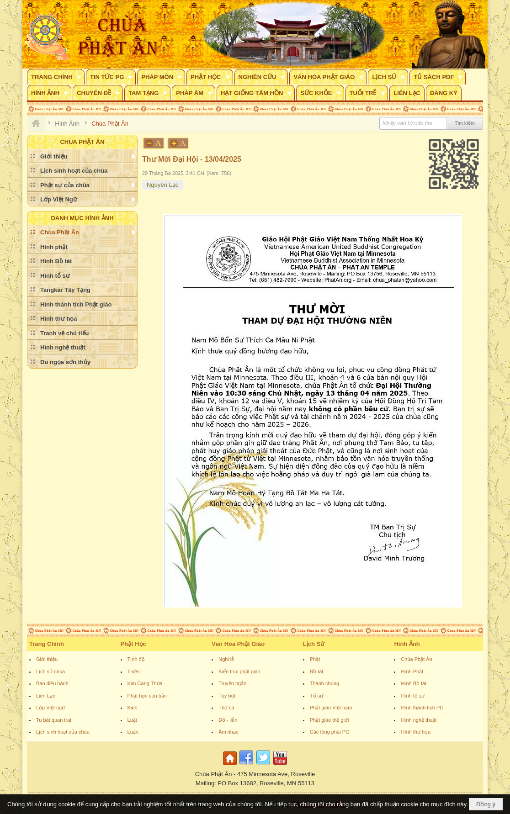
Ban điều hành (52, 683)
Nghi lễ (226, 659)
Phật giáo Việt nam (331, 707)
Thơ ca (226, 707)
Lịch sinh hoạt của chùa (63, 732)
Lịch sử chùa (50, 671)
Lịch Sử (313, 643)
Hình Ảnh (407, 643)
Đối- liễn (227, 720)
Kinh (133, 707)
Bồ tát (317, 671)
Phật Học (133, 643)
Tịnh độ (136, 659)
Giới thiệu (47, 659)
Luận (133, 732)
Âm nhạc (228, 732)
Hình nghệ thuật (418, 720)
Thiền (134, 671)
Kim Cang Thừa (145, 683)
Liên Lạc (45, 695)
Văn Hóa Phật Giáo (238, 643)
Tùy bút (226, 695)
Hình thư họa (415, 732)
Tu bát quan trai (53, 720)
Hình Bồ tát (413, 683)
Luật (132, 720)
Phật (315, 659)
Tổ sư (316, 695)
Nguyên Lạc (162, 184)
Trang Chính (46, 643)
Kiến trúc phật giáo (239, 671)
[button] (56, 77)
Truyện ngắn (232, 683)
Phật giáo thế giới (329, 720)
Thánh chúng (324, 683)
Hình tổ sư (413, 695)
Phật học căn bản (147, 695)
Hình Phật (412, 671)
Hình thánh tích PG (422, 707)
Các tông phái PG (330, 732)
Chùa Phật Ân (416, 659)
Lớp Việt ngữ (50, 707)
